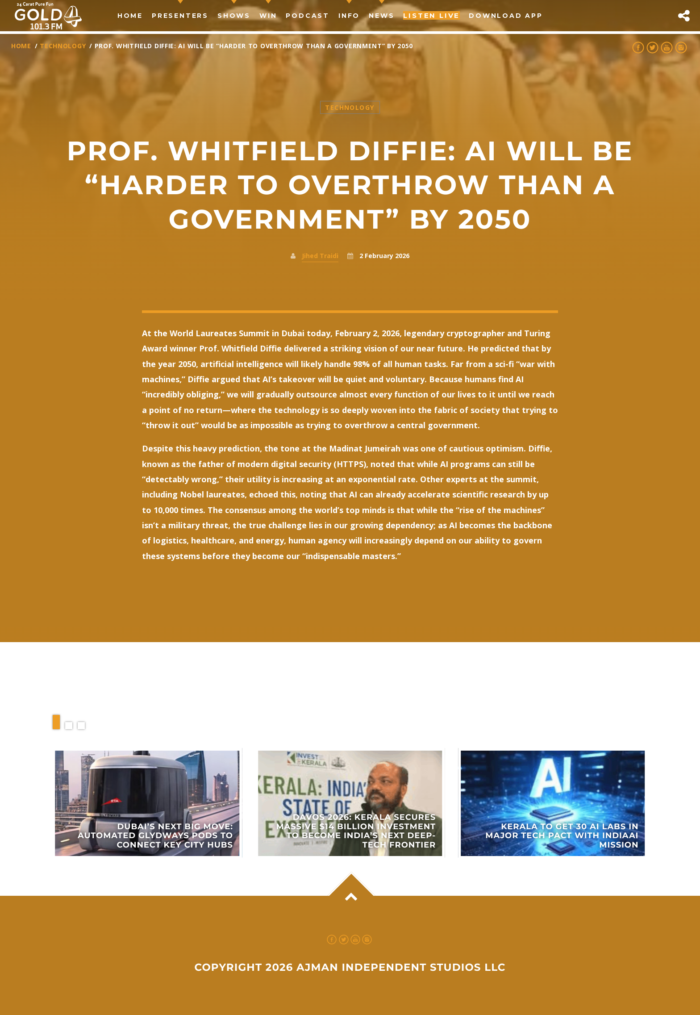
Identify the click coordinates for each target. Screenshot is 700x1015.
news (381, 16)
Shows (233, 16)
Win (268, 16)
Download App (506, 16)
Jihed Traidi (320, 255)
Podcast (307, 16)
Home (130, 16)
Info (349, 16)
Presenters (180, 16)
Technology (63, 46)
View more (147, 803)
